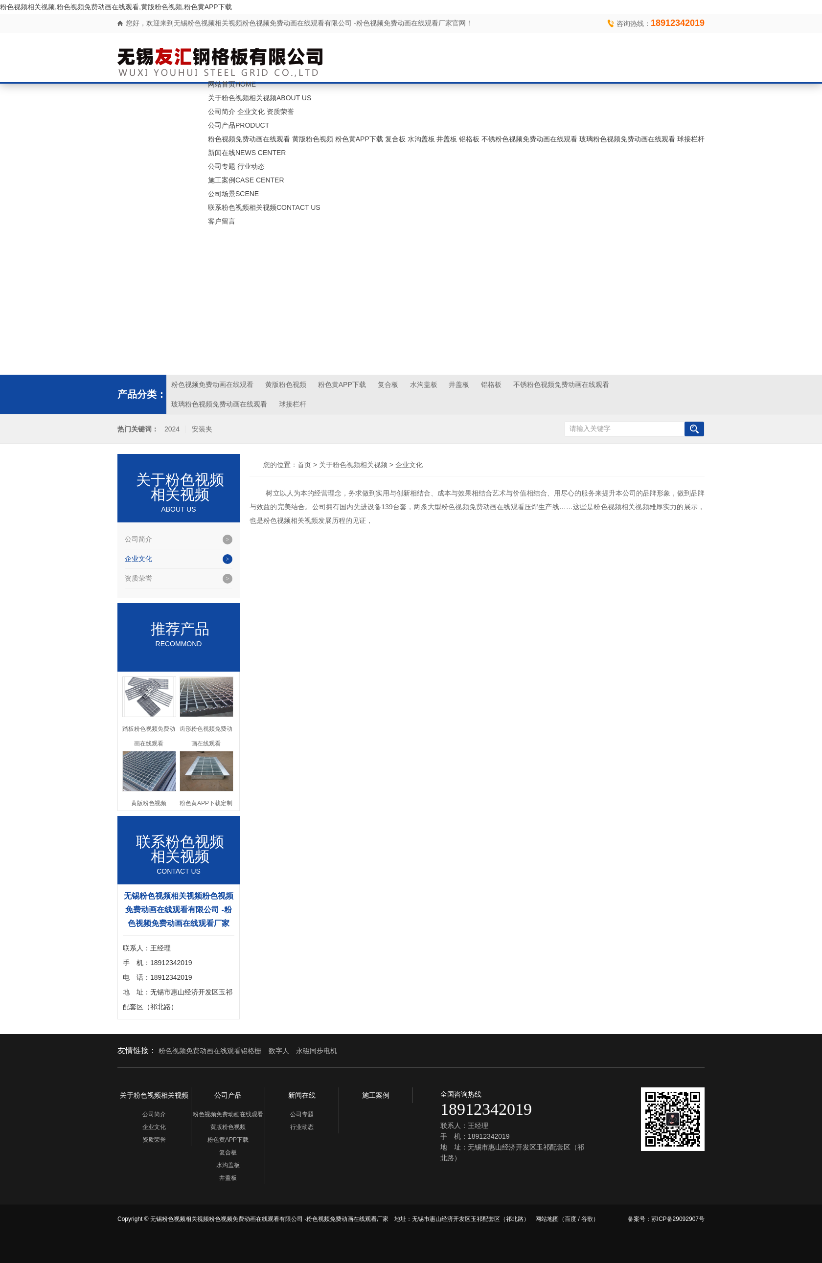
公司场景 (233, 194)
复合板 (395, 139)
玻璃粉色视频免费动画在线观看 (627, 139)
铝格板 (469, 139)
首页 (304, 465)
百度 (570, 1219)
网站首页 (232, 84)
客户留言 (221, 221)
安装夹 (202, 429)
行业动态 (251, 166)
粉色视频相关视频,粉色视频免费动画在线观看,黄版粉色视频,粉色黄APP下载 (116, 7)
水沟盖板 (421, 139)
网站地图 (547, 1219)
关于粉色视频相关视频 (259, 98)
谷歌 (587, 1219)
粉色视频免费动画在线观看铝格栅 (210, 1051)
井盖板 (446, 139)
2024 (172, 429)
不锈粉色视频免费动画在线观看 (529, 139)
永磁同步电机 (316, 1051)
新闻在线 (247, 153)
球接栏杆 (691, 139)
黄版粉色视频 (312, 139)
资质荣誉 (280, 111)
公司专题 (221, 166)
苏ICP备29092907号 (678, 1219)
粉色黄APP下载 (359, 139)
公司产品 (238, 125)
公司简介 (221, 111)
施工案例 (246, 180)
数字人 (279, 1051)
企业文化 (251, 111)
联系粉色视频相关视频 (264, 207)
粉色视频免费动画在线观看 (249, 139)
